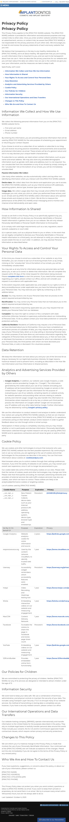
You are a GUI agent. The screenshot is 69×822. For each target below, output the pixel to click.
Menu (4, 5)
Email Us (64, 805)
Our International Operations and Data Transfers (25, 98)
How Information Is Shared (16, 74)
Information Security (13, 94)
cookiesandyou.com (34, 458)
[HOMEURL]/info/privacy (57, 493)
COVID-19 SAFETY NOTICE (28, 1)
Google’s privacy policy (38, 407)
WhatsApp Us (46, 1)
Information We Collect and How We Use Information (27, 71)
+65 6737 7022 (64, 2)
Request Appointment (10, 1)
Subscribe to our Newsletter (51, 820)
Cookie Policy (10, 88)
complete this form (16, 276)
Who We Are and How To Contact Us (20, 104)
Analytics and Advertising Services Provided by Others (28, 84)
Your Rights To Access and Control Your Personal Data (28, 78)
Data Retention (11, 81)
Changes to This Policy (14, 101)
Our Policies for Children (15, 91)
